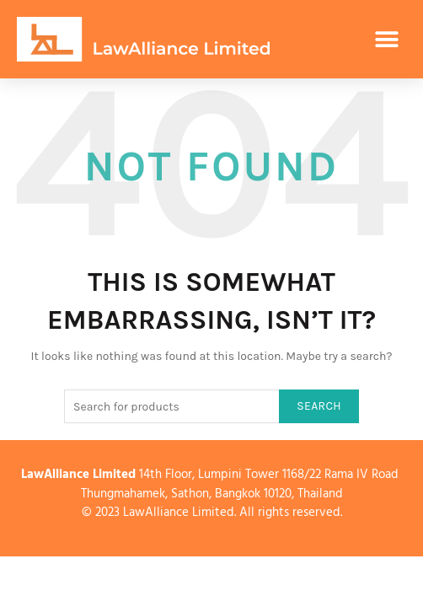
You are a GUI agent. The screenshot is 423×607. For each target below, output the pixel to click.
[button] (387, 39)
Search (319, 406)
